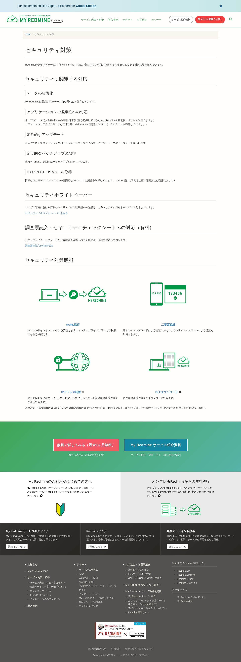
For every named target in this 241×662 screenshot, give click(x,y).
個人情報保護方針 (97, 648)
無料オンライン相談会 (90, 602)
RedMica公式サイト (187, 583)
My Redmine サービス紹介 (142, 596)
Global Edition (86, 6)
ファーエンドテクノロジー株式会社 (129, 655)
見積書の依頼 (86, 582)
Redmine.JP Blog (186, 574)
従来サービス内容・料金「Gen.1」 (48, 586)
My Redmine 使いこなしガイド (143, 584)
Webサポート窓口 (88, 578)
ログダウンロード (168, 366)
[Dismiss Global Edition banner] (221, 6)
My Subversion (184, 601)
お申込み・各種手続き (137, 564)
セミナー (156, 19)
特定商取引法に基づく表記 (139, 648)
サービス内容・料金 (92, 19)
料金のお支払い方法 (40, 594)
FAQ (81, 573)
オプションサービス (40, 590)
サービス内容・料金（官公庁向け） (48, 582)
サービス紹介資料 (181, 19)
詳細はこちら (16, 546)
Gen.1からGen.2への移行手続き (145, 578)
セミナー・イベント (89, 593)
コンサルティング (88, 606)
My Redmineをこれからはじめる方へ (147, 608)
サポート (128, 19)
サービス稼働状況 (88, 569)
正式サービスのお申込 (139, 573)
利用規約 (115, 648)
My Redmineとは (37, 571)
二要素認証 (168, 298)
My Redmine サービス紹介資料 (143, 591)
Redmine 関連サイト (139, 612)
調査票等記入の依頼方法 (39, 245)
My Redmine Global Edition (191, 597)
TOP (27, 34)
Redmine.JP (183, 570)
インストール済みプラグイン (45, 599)
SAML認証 (73, 298)
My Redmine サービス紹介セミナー (97, 598)
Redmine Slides (185, 579)
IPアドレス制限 (73, 366)
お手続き (142, 19)
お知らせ (32, 564)
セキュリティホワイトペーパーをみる (46, 213)
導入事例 (113, 19)
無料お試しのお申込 (138, 569)
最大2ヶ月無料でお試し (210, 19)
